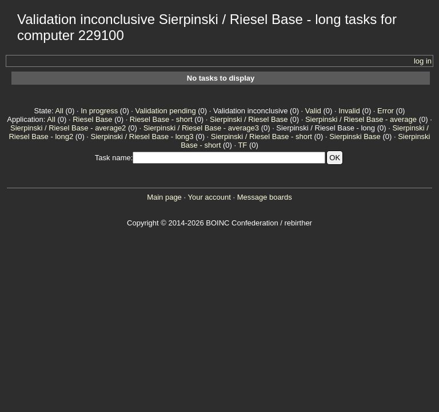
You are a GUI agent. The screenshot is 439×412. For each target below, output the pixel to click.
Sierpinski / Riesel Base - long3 (142, 136)
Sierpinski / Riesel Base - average (361, 119)
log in (423, 61)
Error (385, 110)
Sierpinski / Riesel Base (249, 119)
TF (242, 145)
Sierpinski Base (355, 136)
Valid (313, 110)
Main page (164, 197)
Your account (208, 197)
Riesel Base (92, 119)
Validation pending (165, 110)
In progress (99, 110)
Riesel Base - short (161, 119)
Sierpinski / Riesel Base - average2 (68, 128)
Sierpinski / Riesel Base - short (261, 136)
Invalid (349, 110)
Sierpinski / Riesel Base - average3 (201, 128)
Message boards (264, 197)
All (59, 110)
